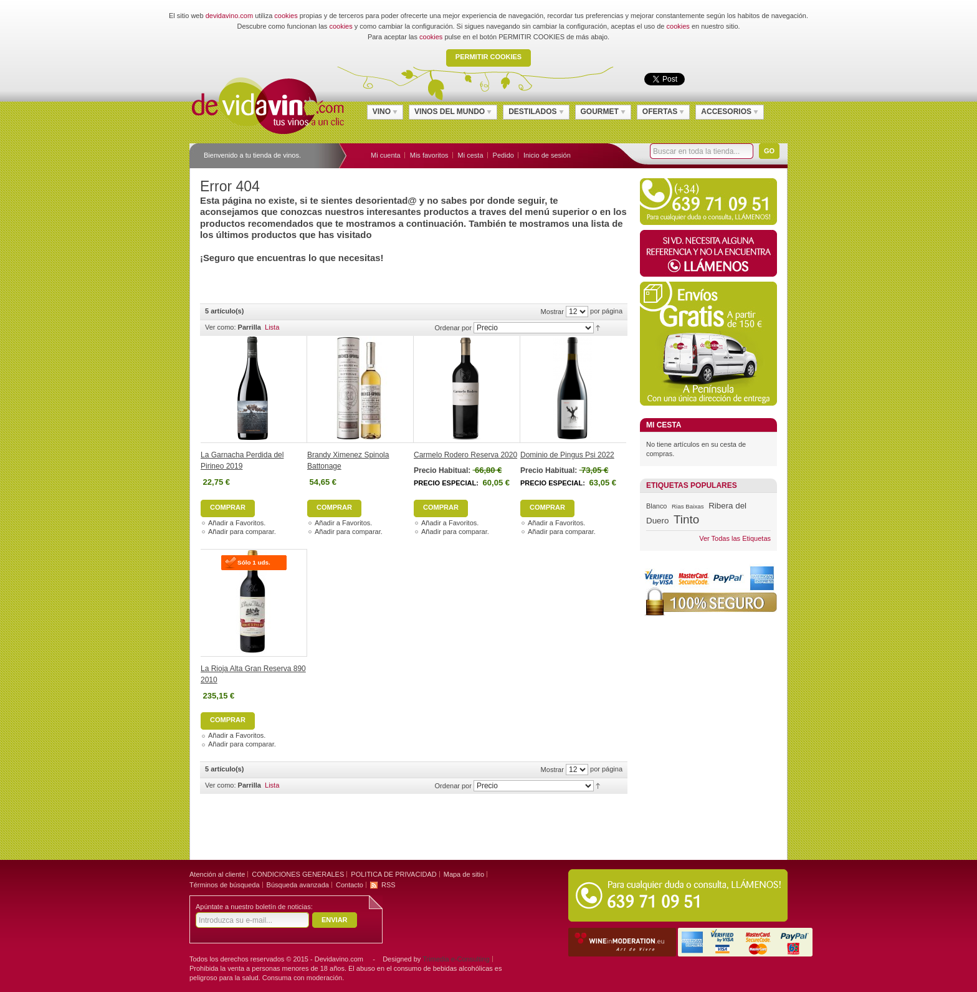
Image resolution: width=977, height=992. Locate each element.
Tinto (686, 519)
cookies (285, 15)
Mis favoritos (429, 155)
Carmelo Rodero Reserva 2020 (465, 455)
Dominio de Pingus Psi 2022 (567, 455)
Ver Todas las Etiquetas (735, 538)
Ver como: (220, 327)
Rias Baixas (687, 506)
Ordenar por (453, 327)
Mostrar (552, 311)
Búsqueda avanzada (298, 885)
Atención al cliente (217, 874)
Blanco (656, 506)
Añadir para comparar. (242, 531)
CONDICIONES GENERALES (298, 874)
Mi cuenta (386, 155)
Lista (272, 327)
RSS (388, 885)
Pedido (503, 155)
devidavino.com (229, 15)
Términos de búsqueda (224, 885)
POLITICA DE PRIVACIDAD (393, 874)
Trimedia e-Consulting (455, 959)
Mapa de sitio (464, 874)
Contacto (349, 885)
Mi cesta (471, 155)
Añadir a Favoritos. (236, 523)
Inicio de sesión (547, 155)
